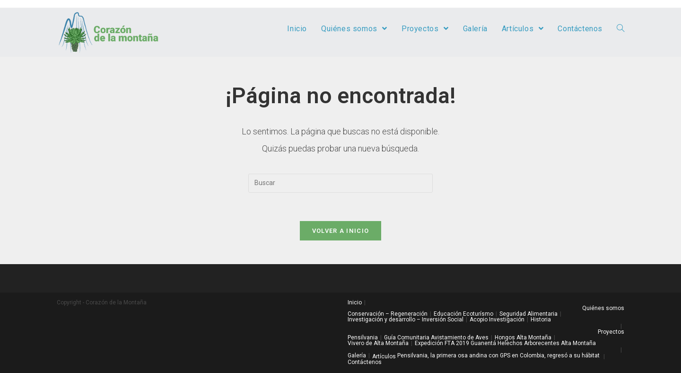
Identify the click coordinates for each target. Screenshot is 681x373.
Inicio (355, 302)
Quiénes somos (603, 308)
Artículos (384, 356)
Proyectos (611, 332)
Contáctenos (365, 362)
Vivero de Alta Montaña (378, 343)
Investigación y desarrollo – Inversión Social (405, 319)
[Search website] (620, 28)
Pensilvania (363, 337)
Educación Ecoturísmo (463, 314)
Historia (541, 319)
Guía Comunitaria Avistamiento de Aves (436, 337)
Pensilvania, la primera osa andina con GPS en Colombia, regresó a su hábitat (498, 355)
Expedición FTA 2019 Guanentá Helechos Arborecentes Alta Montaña (505, 343)
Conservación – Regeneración (388, 314)
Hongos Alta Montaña (523, 337)
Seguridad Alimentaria (528, 314)
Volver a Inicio (340, 230)
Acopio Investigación (497, 319)
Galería (357, 355)
